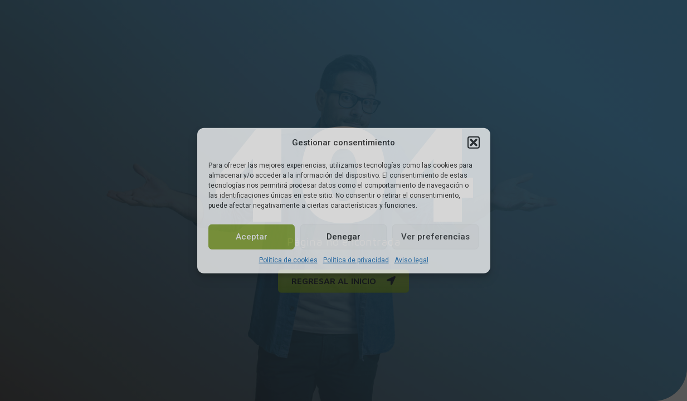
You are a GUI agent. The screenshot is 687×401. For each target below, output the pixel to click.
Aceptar (251, 237)
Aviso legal (411, 259)
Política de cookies (288, 259)
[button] (473, 142)
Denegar (343, 237)
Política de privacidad (356, 259)
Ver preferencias (435, 237)
